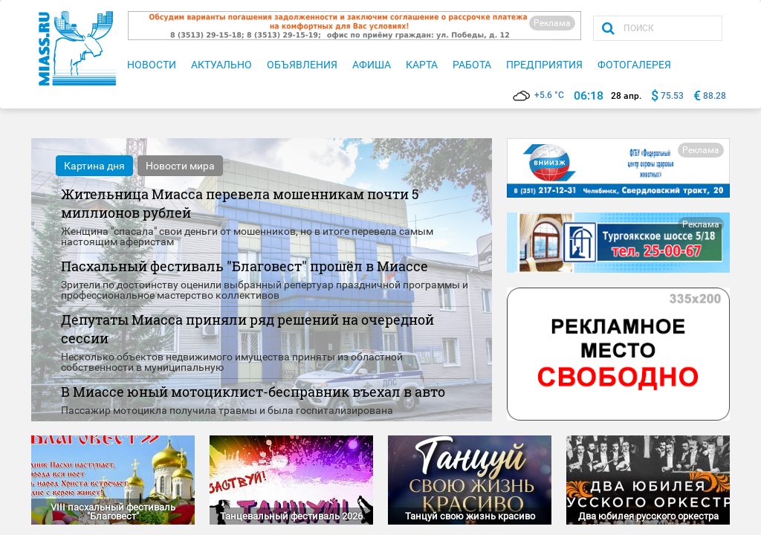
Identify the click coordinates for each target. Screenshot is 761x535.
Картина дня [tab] (94, 166)
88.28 (714, 96)
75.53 (672, 96)
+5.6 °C (538, 95)
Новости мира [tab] (180, 166)
